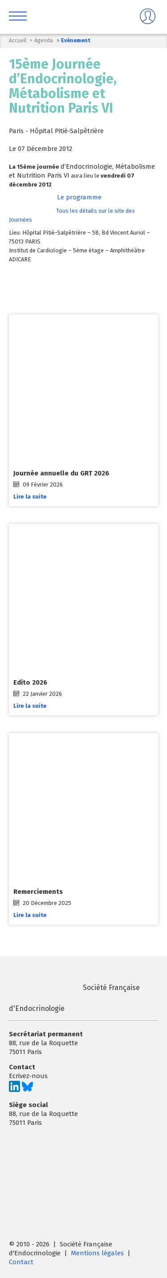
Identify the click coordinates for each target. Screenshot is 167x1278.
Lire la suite (30, 496)
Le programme (79, 197)
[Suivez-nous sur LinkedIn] (14, 1090)
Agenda (43, 40)
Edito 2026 (30, 682)
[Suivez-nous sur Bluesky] (27, 1090)
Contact (21, 1262)
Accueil (17, 40)
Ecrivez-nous (28, 1076)
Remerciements (38, 892)
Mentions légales (97, 1253)
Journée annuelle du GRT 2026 (61, 473)
